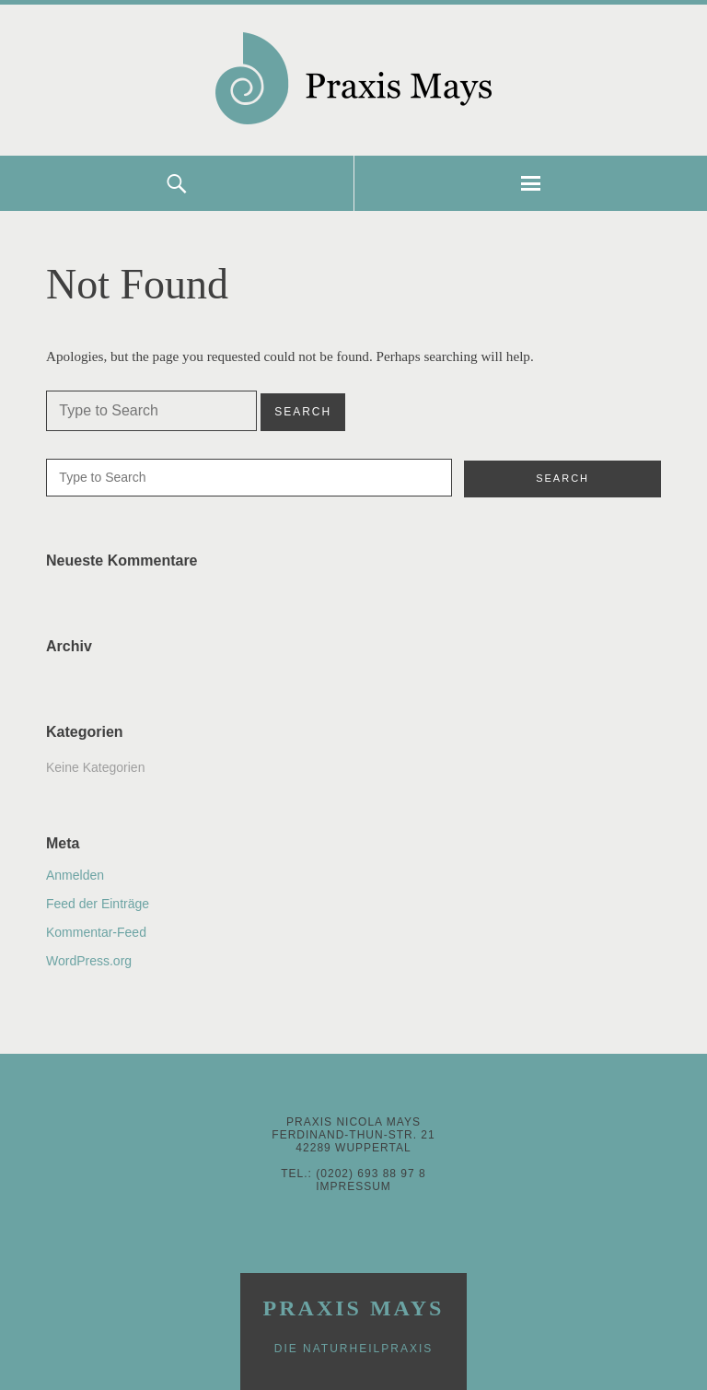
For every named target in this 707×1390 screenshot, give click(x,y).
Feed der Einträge (97, 903)
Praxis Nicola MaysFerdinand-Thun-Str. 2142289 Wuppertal (353, 1135)
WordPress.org (89, 960)
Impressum (353, 1186)
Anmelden (75, 875)
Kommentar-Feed (96, 932)
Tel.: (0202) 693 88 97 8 (353, 1173)
